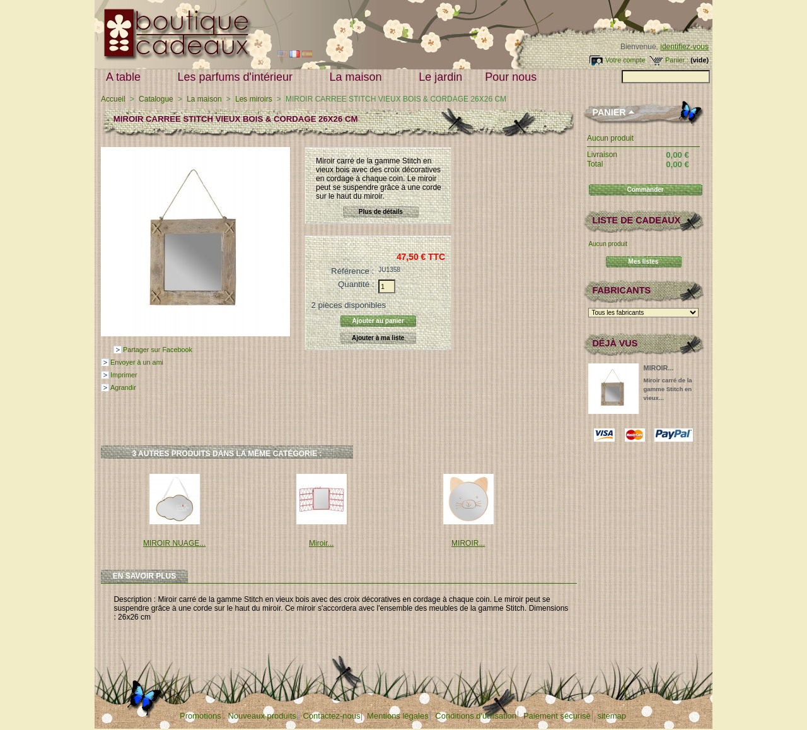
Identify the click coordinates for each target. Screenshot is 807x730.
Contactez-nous (331, 716)
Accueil (113, 99)
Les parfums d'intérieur (238, 77)
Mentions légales (398, 716)
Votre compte (625, 60)
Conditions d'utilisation (475, 716)
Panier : (676, 60)
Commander (645, 189)
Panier (608, 112)
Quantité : (356, 284)
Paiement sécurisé (557, 716)
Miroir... (321, 543)
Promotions (200, 716)
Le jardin (440, 77)
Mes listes (644, 261)
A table (126, 77)
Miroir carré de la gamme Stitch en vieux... (667, 389)
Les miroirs (253, 99)
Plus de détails (381, 211)
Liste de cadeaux (636, 220)
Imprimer (123, 375)
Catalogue (156, 99)
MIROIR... (468, 543)
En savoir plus (144, 576)
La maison (358, 77)
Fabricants (621, 290)
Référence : (352, 271)
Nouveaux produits (262, 716)
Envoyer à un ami (136, 362)
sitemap (611, 716)
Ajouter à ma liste (378, 337)
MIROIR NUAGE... (174, 543)
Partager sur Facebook (157, 349)
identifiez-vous (684, 46)
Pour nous (513, 77)
